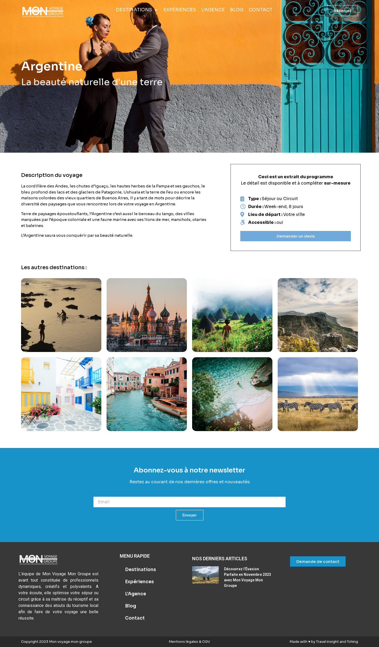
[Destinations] (137, 10)
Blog (130, 606)
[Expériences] (180, 10)
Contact (135, 618)
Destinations (140, 569)
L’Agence (135, 594)
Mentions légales (184, 641)
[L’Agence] (213, 10)
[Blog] (236, 10)
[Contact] (260, 10)
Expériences (139, 582)
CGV (205, 641)
